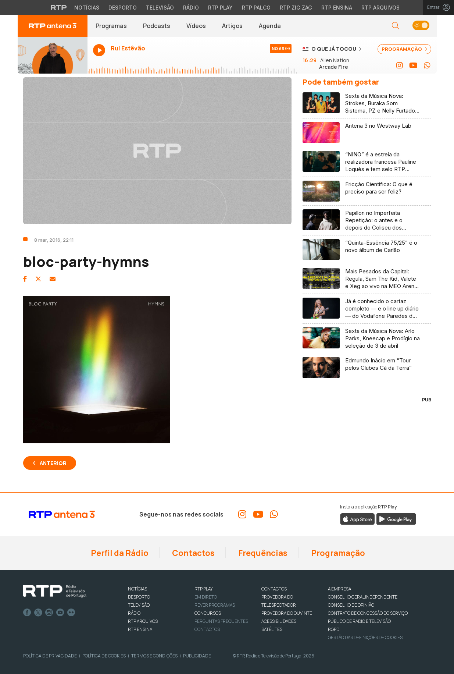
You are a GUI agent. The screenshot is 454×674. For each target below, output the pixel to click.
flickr (71, 613)
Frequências (262, 552)
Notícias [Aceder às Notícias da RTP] (86, 7)
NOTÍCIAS (137, 589)
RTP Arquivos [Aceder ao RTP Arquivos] (380, 7)
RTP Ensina (140, 629)
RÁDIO (134, 613)
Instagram (49, 613)
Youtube (60, 613)
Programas (111, 26)
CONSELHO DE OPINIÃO (351, 605)
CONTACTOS (274, 589)
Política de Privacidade (50, 656)
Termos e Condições (154, 656)
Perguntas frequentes (221, 621)
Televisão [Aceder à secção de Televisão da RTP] (160, 7)
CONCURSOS (207, 613)
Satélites (271, 629)
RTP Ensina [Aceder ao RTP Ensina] (336, 7)
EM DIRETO (205, 597)
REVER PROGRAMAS (214, 605)
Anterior (53, 463)
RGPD (333, 629)
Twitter (38, 613)
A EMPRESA (339, 589)
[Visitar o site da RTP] (59, 7)
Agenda (270, 26)
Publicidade (197, 656)
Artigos (232, 26)
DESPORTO (139, 597)
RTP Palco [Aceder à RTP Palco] (256, 7)
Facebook (27, 613)
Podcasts (156, 26)
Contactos (193, 552)
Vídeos (196, 26)
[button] (395, 26)
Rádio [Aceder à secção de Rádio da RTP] (191, 7)
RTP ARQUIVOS (143, 621)
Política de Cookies (104, 656)
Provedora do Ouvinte (286, 613)
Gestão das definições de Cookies (365, 637)
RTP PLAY (203, 589)
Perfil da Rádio (119, 552)
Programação (337, 552)
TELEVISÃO (139, 605)
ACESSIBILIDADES (278, 621)
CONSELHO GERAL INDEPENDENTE (362, 597)
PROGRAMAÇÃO (404, 49)
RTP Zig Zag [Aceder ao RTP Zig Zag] (296, 7)
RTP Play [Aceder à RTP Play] (220, 7)
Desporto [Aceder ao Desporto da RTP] (122, 7)
